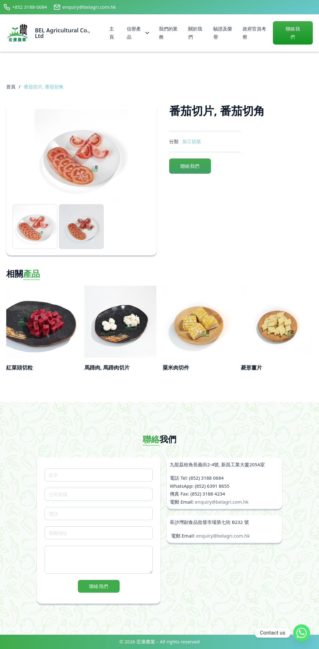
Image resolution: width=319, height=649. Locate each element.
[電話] (99, 513)
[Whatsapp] (301, 632)
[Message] (99, 560)
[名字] (99, 475)
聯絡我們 (293, 33)
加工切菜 (191, 141)
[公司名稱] (99, 494)
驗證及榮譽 (222, 33)
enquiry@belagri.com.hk (222, 502)
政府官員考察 (254, 33)
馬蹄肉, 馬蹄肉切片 (107, 367)
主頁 (111, 33)
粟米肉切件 (176, 367)
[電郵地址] (99, 532)
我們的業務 (168, 33)
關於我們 (195, 33)
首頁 (11, 86)
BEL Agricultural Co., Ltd (62, 33)
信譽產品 (134, 33)
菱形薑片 (251, 367)
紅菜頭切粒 (19, 367)
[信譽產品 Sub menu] (147, 33)
